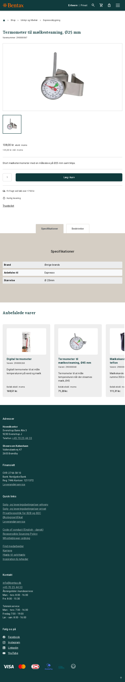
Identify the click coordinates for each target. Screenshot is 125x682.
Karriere (7, 550)
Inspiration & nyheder (15, 559)
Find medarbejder (13, 546)
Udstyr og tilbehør (29, 20)
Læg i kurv (69, 177)
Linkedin (10, 647)
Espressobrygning (51, 20)
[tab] (50, 228)
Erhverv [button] (72, 5)
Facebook (11, 637)
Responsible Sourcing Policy (20, 533)
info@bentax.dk (12, 582)
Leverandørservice (14, 484)
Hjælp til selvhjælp (14, 554)
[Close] (117, 5)
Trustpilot (8, 205)
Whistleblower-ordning (16, 538)
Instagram (11, 642)
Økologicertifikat (13, 517)
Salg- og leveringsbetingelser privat (24, 508)
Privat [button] (84, 5)
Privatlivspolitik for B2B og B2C (22, 513)
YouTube (10, 653)
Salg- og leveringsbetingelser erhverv (25, 504)
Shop (13, 20)
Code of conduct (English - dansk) (23, 529)
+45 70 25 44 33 (22, 438)
